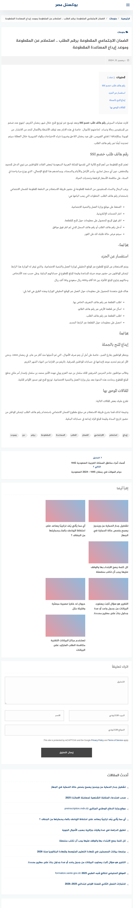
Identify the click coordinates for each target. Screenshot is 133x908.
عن (23, 434)
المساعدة (60, 434)
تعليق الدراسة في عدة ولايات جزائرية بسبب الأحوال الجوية (94, 747)
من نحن (106, 887)
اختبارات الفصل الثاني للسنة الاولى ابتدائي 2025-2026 (95, 801)
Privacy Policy (97, 657)
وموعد (13, 434)
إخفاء (111, 77)
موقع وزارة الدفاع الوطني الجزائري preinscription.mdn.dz (95, 726)
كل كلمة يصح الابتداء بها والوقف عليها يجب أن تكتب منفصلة (92, 758)
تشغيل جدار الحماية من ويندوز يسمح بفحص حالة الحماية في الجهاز (88, 704)
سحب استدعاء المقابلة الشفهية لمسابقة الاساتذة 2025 (95, 715)
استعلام (113, 434)
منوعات (122, 32)
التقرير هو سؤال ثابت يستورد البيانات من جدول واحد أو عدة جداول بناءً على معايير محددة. (77, 780)
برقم (33, 434)
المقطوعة (45, 434)
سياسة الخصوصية (73, 887)
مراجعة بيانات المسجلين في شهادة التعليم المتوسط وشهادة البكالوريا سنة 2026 (81, 769)
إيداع (125, 434)
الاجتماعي (99, 434)
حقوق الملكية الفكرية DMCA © (43, 887)
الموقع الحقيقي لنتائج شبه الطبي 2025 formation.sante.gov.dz (90, 790)
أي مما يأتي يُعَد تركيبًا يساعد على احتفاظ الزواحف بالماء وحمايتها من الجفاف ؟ (82, 737)
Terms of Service (115, 657)
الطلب (73, 434)
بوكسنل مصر (66, 5)
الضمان (85, 434)
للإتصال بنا (91, 887)
